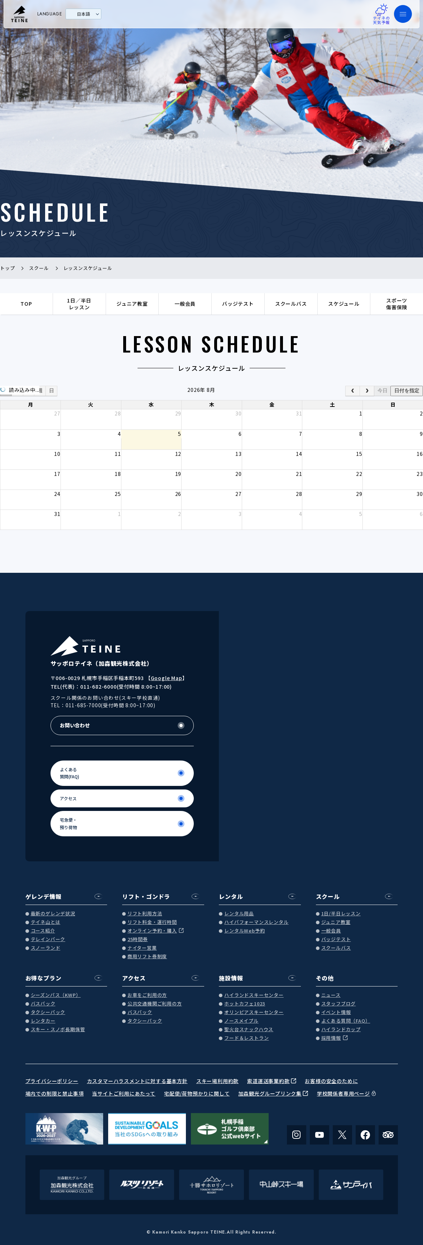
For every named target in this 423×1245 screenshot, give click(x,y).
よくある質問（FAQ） (345, 1021)
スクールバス (291, 303)
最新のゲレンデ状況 (53, 914)
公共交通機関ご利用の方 (155, 1004)
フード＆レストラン (246, 1038)
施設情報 (231, 978)
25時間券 (138, 939)
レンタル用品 (239, 914)
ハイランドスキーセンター (254, 995)
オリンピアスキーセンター (254, 1012)
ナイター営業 (142, 948)
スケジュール (344, 303)
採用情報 (331, 1038)
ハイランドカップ (341, 1030)
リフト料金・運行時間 (152, 922)
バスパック (43, 1004)
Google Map (166, 677)
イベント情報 (336, 1012)
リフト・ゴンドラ (146, 896)
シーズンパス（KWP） (56, 995)
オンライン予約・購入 (152, 931)
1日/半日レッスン (341, 914)
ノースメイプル (241, 1021)
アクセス (134, 978)
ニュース (331, 995)
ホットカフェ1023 (244, 1004)
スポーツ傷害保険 (396, 304)
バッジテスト (238, 303)
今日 (383, 390)
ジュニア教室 (132, 303)
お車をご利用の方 (147, 995)
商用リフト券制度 (147, 957)
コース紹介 (43, 931)
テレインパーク (48, 939)
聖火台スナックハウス (248, 1030)
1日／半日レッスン (79, 304)
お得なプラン (43, 978)
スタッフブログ (338, 1004)
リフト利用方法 (145, 914)
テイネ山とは (46, 922)
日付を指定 (406, 390)
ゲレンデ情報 (43, 896)
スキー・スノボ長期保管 (58, 1030)
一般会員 (185, 303)
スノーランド (46, 948)
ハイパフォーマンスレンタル (256, 922)
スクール (328, 896)
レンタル (231, 896)
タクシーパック (48, 1012)
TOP (26, 303)
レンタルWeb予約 (244, 931)
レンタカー (43, 1021)
